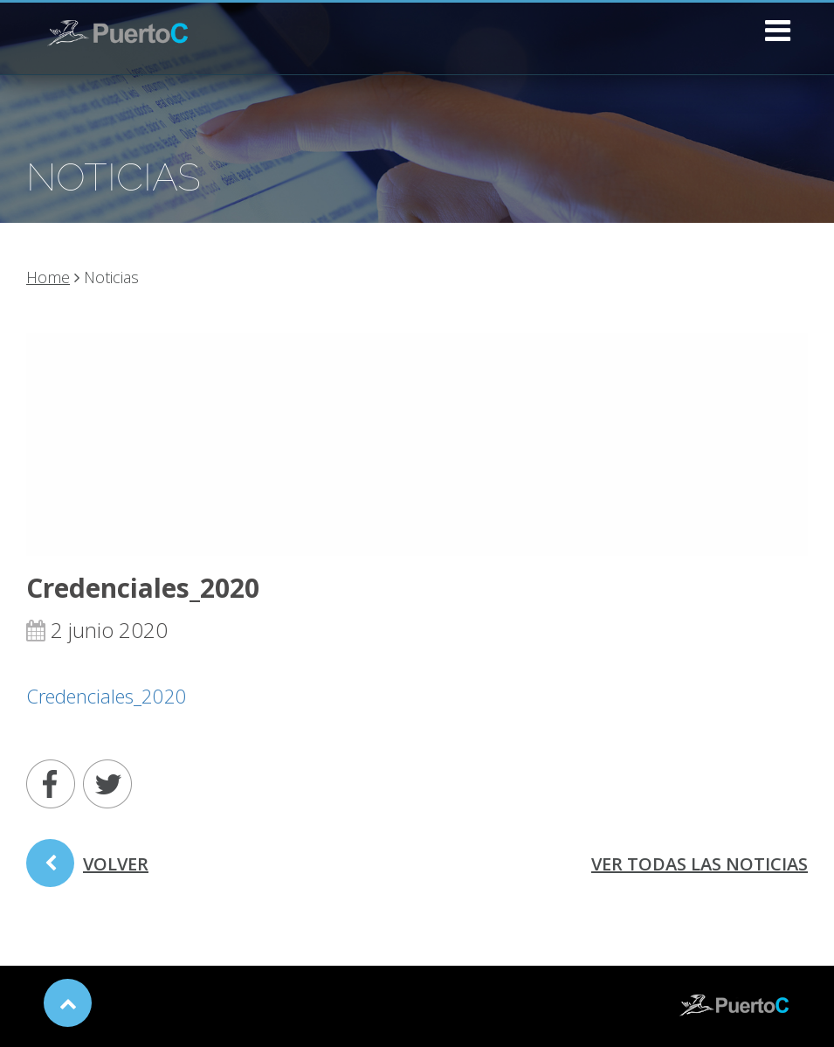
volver (87, 869)
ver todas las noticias (699, 864)
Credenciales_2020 (106, 696)
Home (48, 277)
